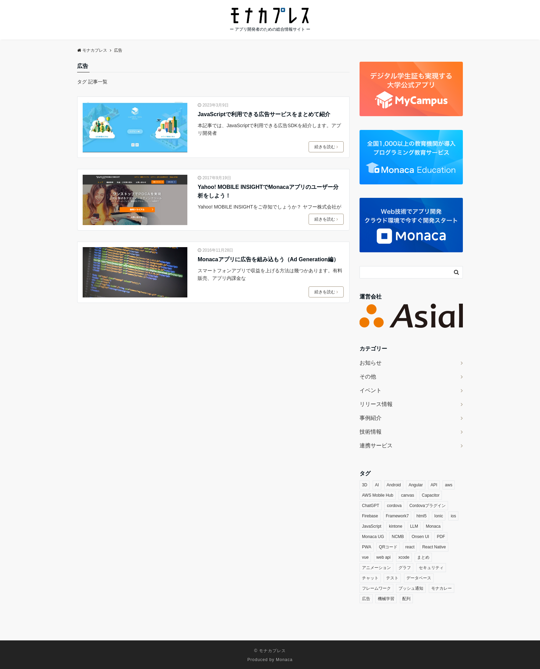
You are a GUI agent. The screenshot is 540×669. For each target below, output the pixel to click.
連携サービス (376, 445)
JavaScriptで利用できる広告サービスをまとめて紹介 (264, 114)
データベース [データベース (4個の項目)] (418, 578)
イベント (371, 390)
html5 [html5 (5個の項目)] (421, 516)
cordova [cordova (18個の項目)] (394, 505)
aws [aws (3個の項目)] (448, 485)
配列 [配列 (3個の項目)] (406, 598)
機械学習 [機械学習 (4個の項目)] (386, 598)
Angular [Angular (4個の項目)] (415, 485)
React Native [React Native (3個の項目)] (434, 547)
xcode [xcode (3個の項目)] (403, 557)
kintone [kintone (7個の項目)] (395, 526)
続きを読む (326, 146)
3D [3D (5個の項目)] (364, 485)
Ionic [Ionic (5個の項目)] (438, 516)
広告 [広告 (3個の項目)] (366, 598)
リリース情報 (376, 404)
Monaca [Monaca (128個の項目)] (433, 526)
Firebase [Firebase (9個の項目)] (370, 516)
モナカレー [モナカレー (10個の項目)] (441, 588)
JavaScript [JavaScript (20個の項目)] (371, 526)
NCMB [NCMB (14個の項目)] (398, 536)
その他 (368, 376)
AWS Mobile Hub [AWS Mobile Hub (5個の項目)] (377, 495)
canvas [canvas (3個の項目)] (407, 495)
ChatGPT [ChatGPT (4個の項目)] (370, 505)
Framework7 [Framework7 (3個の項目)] (397, 516)
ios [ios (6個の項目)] (453, 516)
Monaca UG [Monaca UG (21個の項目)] (373, 536)
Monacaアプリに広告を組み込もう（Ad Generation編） (268, 259)
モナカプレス (272, 650)
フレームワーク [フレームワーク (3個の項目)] (376, 588)
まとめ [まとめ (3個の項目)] (423, 557)
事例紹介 (371, 418)
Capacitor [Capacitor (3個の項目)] (430, 495)
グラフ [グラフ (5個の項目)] (404, 567)
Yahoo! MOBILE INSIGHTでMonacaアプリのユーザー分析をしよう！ (268, 191)
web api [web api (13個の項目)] (383, 557)
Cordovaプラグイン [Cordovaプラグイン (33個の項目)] (427, 505)
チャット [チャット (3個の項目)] (370, 578)
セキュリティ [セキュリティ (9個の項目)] (431, 567)
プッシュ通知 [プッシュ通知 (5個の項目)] (410, 588)
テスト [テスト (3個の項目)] (392, 578)
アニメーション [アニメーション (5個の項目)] (376, 567)
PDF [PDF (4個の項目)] (441, 536)
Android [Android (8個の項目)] (394, 485)
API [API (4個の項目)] (433, 485)
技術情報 (371, 432)
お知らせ (371, 363)
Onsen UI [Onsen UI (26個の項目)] (420, 536)
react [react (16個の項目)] (410, 547)
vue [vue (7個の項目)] (365, 557)
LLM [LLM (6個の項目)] (414, 526)
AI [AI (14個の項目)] (377, 485)
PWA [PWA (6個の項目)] (366, 547)
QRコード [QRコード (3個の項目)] (388, 547)
